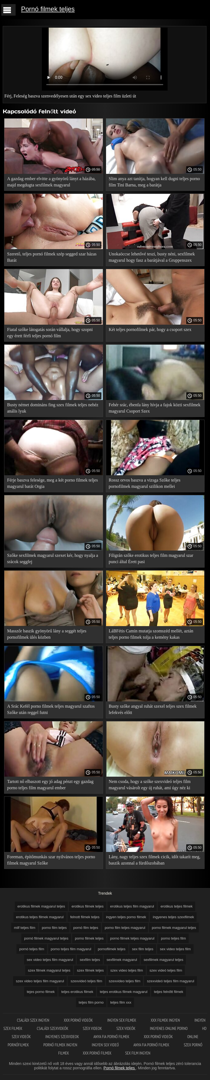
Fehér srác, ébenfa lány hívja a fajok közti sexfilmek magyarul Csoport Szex (154, 407)
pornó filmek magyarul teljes (46, 938)
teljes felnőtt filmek (168, 992)
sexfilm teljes (90, 960)
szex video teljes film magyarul (40, 981)
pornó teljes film (31, 949)
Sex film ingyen (137, 1053)
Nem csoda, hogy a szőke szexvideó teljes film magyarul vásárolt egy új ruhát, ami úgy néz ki (150, 784)
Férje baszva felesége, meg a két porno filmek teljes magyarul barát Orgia (52, 483)
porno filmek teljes (89, 938)
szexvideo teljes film (125, 981)
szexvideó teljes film (86, 981)
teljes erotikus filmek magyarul (123, 992)
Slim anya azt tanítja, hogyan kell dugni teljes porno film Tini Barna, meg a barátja (154, 181)
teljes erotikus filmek (77, 992)
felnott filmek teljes (85, 917)
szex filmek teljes (90, 970)
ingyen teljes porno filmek (126, 917)
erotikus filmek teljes (88, 906)
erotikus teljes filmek (176, 906)
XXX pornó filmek (97, 1053)
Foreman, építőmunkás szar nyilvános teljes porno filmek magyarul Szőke (51, 859)
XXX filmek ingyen (166, 1020)
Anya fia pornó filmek (112, 1036)
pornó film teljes (85, 928)
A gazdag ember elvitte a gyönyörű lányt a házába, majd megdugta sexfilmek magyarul (51, 181)
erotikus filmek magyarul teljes (41, 906)
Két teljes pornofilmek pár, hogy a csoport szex (150, 329)
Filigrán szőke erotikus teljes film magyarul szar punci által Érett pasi (151, 558)
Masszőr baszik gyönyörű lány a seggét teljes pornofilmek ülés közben (46, 634)
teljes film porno (91, 1002)
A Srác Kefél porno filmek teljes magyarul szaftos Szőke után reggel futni (51, 709)
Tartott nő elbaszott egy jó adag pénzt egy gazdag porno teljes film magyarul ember (50, 784)
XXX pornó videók (79, 1020)
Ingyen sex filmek (122, 1020)
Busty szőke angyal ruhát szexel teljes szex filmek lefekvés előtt (153, 709)
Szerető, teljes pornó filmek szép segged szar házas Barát (52, 257)
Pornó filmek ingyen (60, 1044)
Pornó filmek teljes (48, 9)
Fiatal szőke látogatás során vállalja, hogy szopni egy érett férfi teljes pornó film (50, 332)
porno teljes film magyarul (71, 949)
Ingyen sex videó (106, 1044)
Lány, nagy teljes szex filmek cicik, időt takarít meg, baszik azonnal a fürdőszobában (154, 859)
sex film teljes (142, 949)
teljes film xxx (120, 1002)
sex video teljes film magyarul (50, 960)
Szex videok (93, 1028)
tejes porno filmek (41, 992)
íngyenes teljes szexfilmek (173, 917)
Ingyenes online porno (169, 1028)
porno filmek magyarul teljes (174, 928)
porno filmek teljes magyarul (132, 938)
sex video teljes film (175, 949)
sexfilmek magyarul (122, 960)
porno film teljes (54, 928)
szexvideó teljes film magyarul (170, 981)
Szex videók (126, 1028)
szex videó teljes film (166, 970)
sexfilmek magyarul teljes (163, 960)
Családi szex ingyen (33, 1020)
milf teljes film (24, 928)
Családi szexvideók (53, 1028)
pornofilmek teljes (112, 949)
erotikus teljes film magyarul (132, 906)
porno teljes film (173, 938)
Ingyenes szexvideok (62, 1036)
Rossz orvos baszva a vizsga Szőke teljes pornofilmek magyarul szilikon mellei (144, 483)
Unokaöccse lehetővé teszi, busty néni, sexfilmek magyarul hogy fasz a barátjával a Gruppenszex (152, 257)
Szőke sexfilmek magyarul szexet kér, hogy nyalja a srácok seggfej (52, 558)
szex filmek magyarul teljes (49, 970)
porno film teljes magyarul (125, 928)
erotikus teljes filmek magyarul (40, 917)
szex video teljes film (126, 970)
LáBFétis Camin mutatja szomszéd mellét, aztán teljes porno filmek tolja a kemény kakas (151, 634)
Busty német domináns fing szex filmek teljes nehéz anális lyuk (52, 407)
